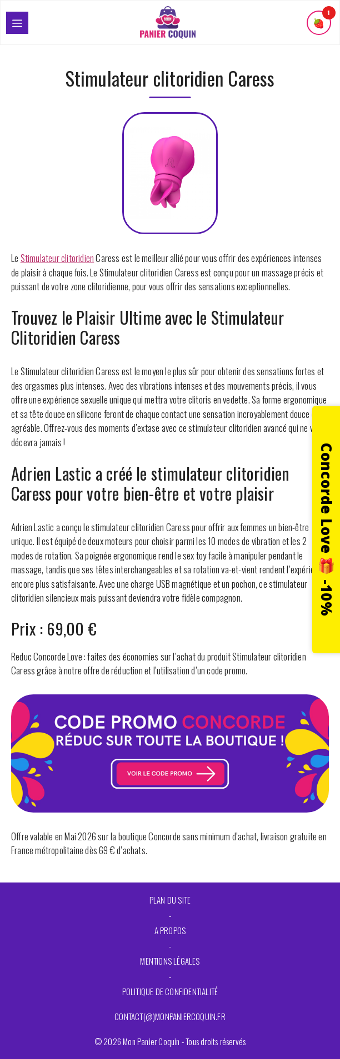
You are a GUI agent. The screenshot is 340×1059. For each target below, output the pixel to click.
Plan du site (170, 900)
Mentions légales (169, 961)
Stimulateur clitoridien (57, 258)
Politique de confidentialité (170, 991)
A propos (170, 930)
